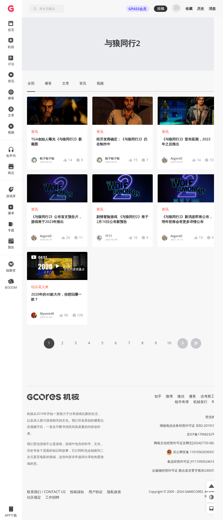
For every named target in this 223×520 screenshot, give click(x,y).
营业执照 (211, 417)
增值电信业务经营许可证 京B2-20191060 (189, 426)
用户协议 (95, 491)
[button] (211, 486)
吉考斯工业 (209, 396)
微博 (169, 396)
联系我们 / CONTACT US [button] (46, 491)
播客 (192, 396)
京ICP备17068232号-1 (202, 434)
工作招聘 (52, 497)
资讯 (34, 131)
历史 (200, 8)
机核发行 (200, 401)
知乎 (157, 396)
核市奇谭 (182, 401)
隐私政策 (114, 491)
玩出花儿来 (39, 286)
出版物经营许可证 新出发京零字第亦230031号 (185, 470)
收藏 (189, 8)
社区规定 (34, 497)
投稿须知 (77, 491)
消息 (212, 8)
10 (169, 342)
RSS (215, 401)
